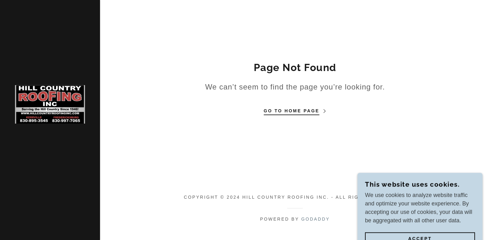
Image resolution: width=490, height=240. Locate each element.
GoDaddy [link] (315, 219)
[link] (50, 104)
